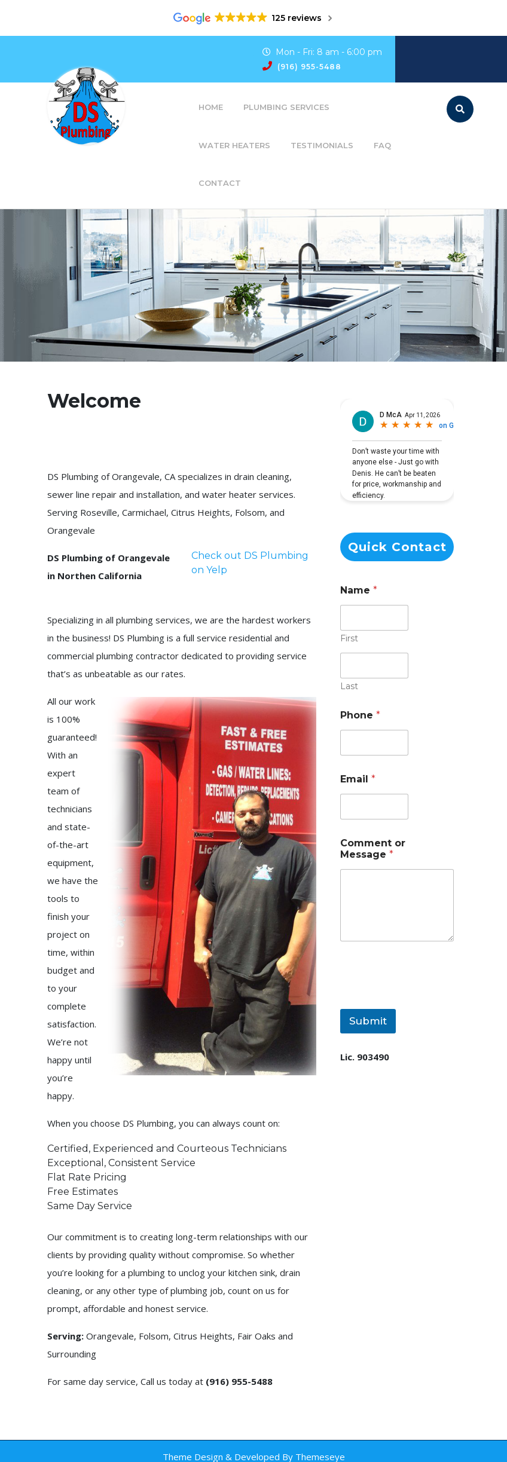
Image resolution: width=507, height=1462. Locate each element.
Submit (368, 1021)
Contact (219, 183)
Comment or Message (372, 848)
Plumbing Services (286, 107)
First (349, 639)
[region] (253, 285)
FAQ (382, 145)
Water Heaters (234, 145)
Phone (360, 715)
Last (349, 686)
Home (210, 107)
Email (357, 779)
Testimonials (322, 145)
